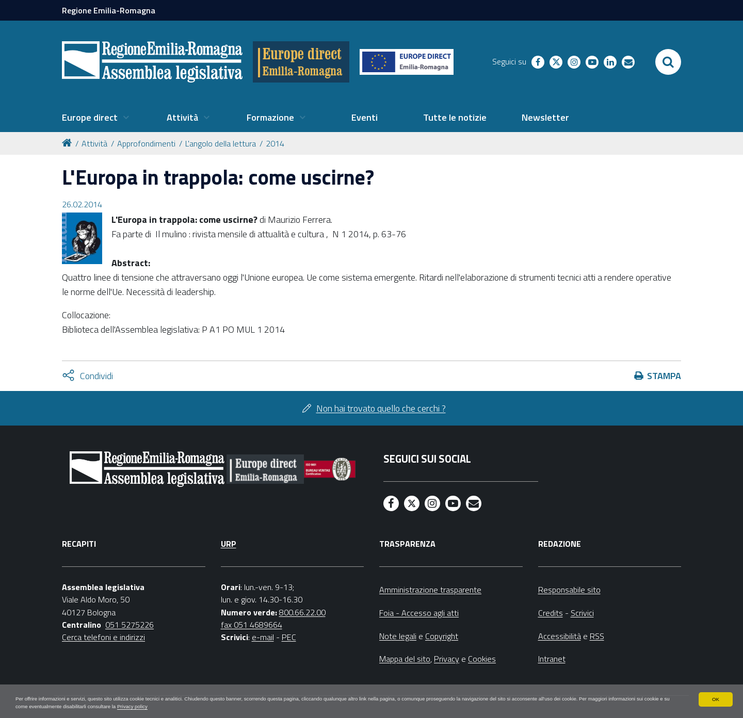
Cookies (482, 658)
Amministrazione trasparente (430, 589)
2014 (275, 143)
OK (715, 696)
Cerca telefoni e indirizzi (103, 637)
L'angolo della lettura (220, 143)
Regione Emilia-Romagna (108, 10)
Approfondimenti (146, 143)
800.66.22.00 (302, 612)
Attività (94, 143)
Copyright (441, 636)
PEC (289, 637)
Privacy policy (326, 705)
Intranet (552, 658)
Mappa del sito (404, 658)
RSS (597, 636)
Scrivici (582, 613)
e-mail (263, 637)
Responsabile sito (569, 589)
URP (228, 543)
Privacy (446, 658)
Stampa (664, 376)
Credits (550, 613)
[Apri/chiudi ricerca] (668, 62)
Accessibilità (559, 636)
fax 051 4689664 (251, 624)
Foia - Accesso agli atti (419, 613)
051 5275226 (129, 624)
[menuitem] (95, 117)
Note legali (397, 636)
